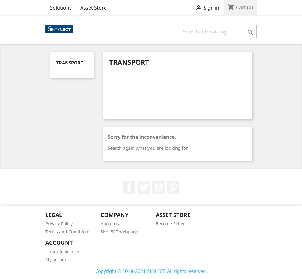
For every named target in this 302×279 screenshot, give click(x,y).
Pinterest (173, 187)
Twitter (144, 187)
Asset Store (93, 7)
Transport (69, 63)
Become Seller (170, 224)
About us (110, 224)
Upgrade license (62, 251)
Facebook (129, 187)
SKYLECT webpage (119, 231)
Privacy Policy (59, 224)
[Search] (218, 31)
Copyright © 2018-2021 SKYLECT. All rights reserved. (151, 271)
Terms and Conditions (67, 231)
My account (57, 259)
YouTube (158, 187)
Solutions (61, 7)
